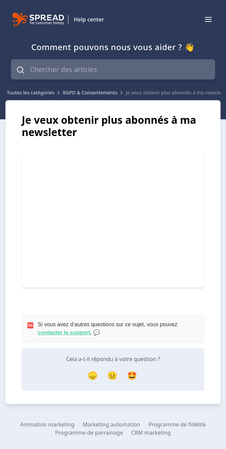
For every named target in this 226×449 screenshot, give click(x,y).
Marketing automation (111, 424)
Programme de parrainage (89, 432)
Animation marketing (47, 424)
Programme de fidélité (177, 424)
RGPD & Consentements (90, 92)
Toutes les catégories (30, 92)
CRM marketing (151, 432)
